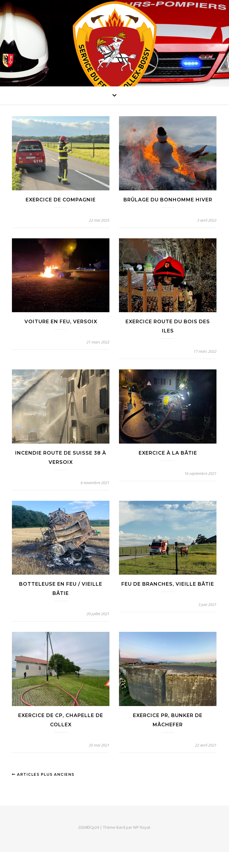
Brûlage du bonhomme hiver (167, 200)
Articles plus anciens (43, 774)
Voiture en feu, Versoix (60, 321)
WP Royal (141, 827)
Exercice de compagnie (61, 200)
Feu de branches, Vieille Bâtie (167, 584)
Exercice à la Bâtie (168, 453)
